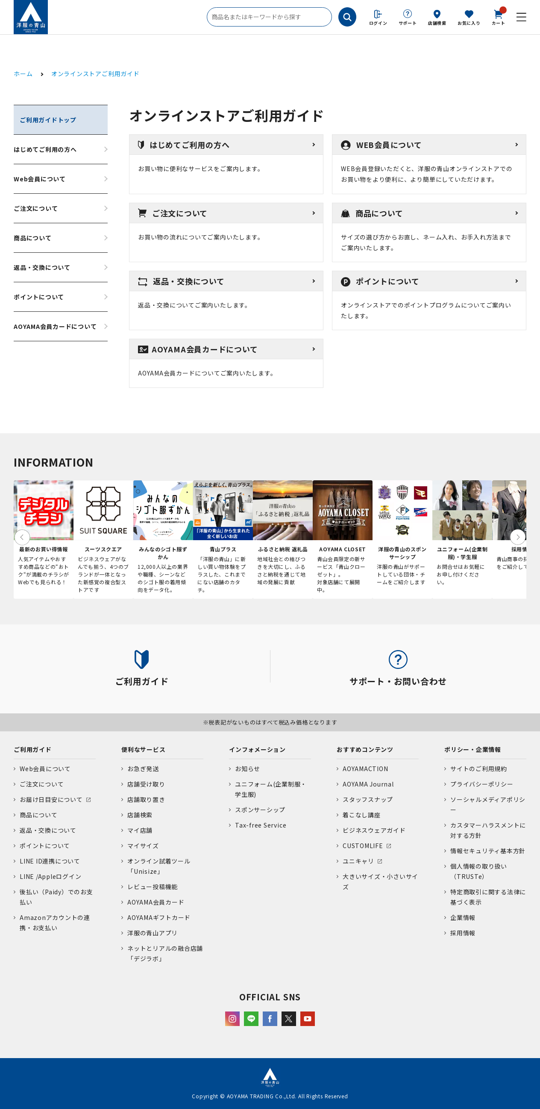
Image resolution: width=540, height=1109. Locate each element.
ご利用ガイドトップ (48, 119)
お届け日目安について (51, 799)
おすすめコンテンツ (365, 749)
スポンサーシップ (260, 809)
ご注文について (36, 208)
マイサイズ (143, 845)
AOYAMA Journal (368, 784)
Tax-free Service (260, 825)
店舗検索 (437, 23)
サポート (408, 23)
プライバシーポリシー (482, 784)
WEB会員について (381, 144)
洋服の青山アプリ (152, 933)
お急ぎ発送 (143, 768)
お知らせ (247, 768)
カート (498, 16)
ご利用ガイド (33, 749)
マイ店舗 (140, 830)
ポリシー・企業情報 (472, 749)
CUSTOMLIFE (363, 845)
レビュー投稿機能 (152, 886)
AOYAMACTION (365, 768)
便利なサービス (143, 749)
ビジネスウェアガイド (374, 830)
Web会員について (40, 178)
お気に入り (469, 23)
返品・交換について (42, 267)
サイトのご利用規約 (478, 768)
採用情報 (462, 933)
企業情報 (462, 917)
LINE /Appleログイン (51, 876)
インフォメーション (257, 749)
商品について (33, 238)
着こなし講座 (362, 814)
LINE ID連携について (50, 861)
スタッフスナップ (368, 799)
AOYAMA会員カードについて (55, 326)
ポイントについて (39, 297)
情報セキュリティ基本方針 (487, 850)
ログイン (378, 23)
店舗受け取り (146, 784)
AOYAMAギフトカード (159, 917)
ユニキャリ (358, 861)
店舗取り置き (146, 799)
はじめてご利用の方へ (45, 149)
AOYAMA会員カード (155, 902)
